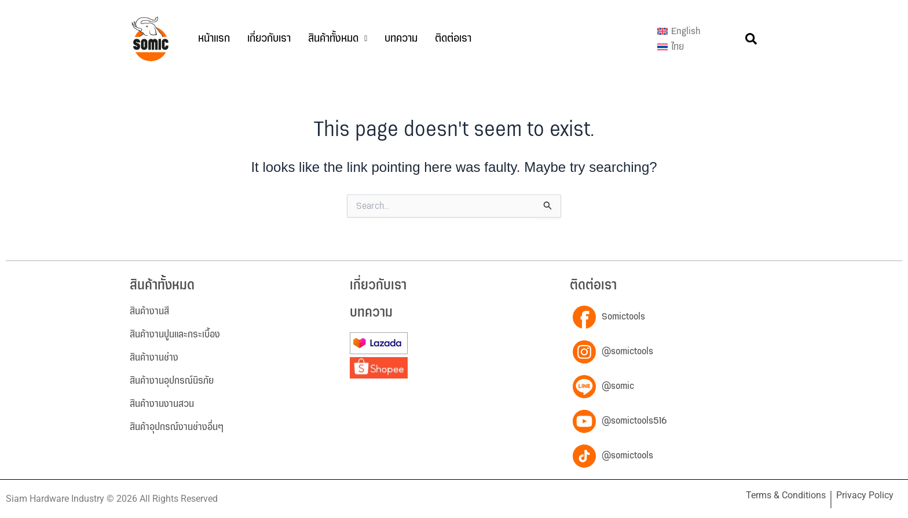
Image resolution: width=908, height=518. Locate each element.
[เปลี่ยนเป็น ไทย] (678, 47)
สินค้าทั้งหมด (337, 38)
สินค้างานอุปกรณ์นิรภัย (172, 381)
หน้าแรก (214, 38)
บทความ (401, 38)
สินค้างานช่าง (154, 357)
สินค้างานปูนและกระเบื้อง (175, 334)
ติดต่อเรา (453, 38)
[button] (337, 38)
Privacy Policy (865, 495)
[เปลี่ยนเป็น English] (678, 31)
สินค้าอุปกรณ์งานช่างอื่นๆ (177, 427)
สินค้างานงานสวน (162, 404)
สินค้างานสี (149, 311)
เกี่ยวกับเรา (269, 38)
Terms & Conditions (786, 495)
